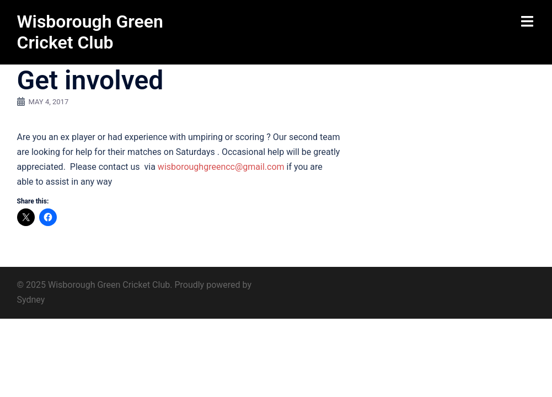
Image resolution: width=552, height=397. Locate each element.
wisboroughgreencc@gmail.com (221, 167)
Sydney (31, 299)
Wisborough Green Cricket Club (90, 32)
